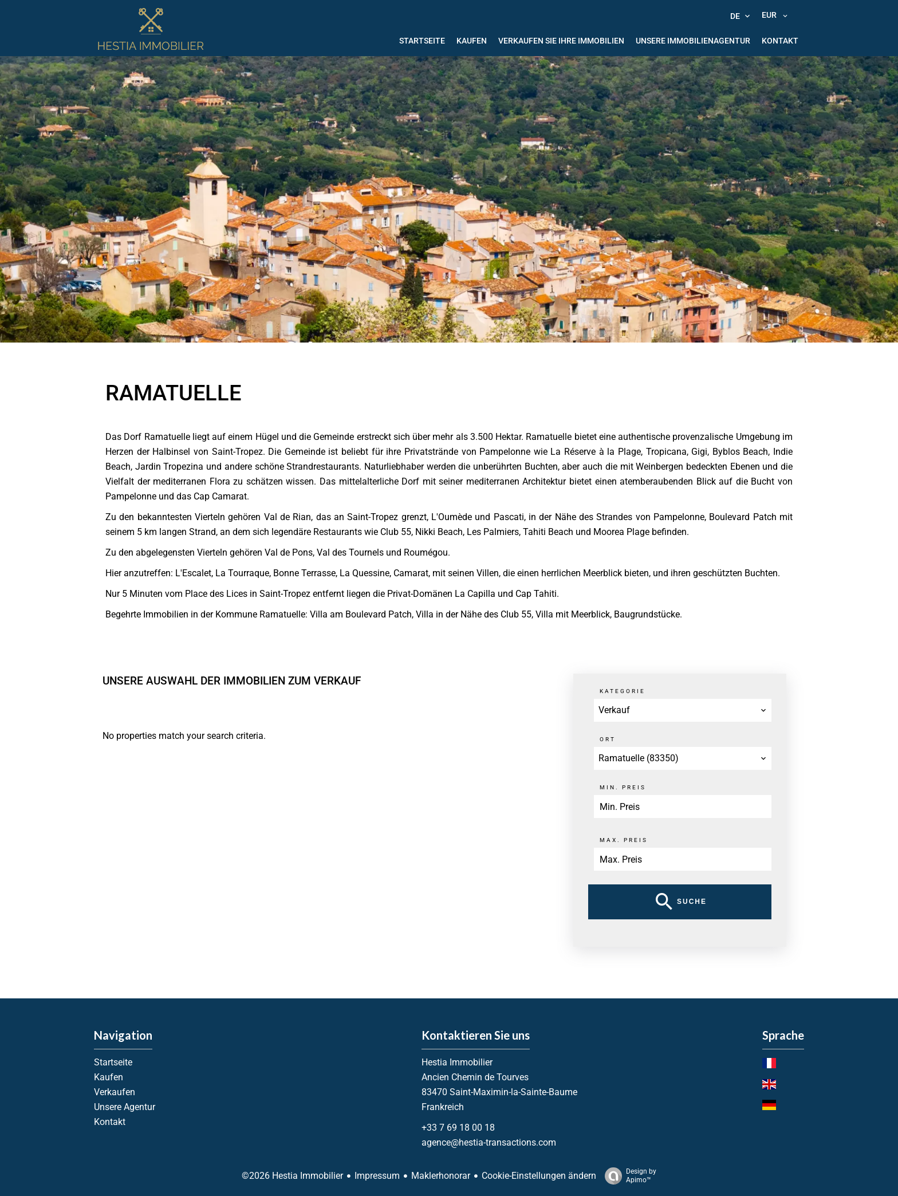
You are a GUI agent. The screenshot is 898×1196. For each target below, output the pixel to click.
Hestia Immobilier (457, 1062)
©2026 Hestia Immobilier (292, 1175)
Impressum (377, 1175)
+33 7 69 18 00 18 (458, 1127)
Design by (627, 1176)
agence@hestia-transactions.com (489, 1142)
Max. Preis (624, 840)
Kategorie (622, 691)
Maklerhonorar (440, 1175)
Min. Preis (623, 787)
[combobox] (682, 710)
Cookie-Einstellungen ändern (539, 1175)
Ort (608, 739)
